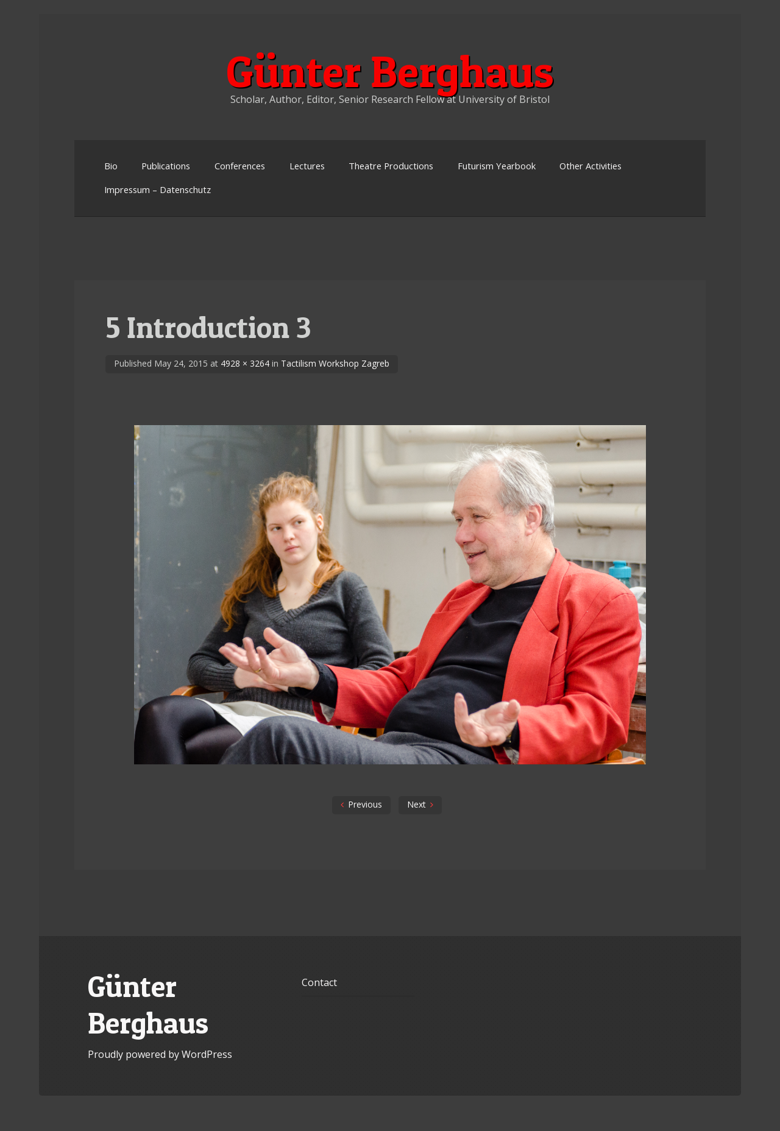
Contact (319, 982)
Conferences (239, 166)
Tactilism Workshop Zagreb (335, 363)
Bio (111, 166)
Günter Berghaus (390, 71)
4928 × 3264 (245, 363)
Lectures (307, 166)
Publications (165, 166)
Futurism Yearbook (497, 166)
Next (416, 804)
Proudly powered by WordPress (160, 1054)
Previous (365, 804)
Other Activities (590, 166)
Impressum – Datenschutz (157, 189)
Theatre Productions (391, 166)
